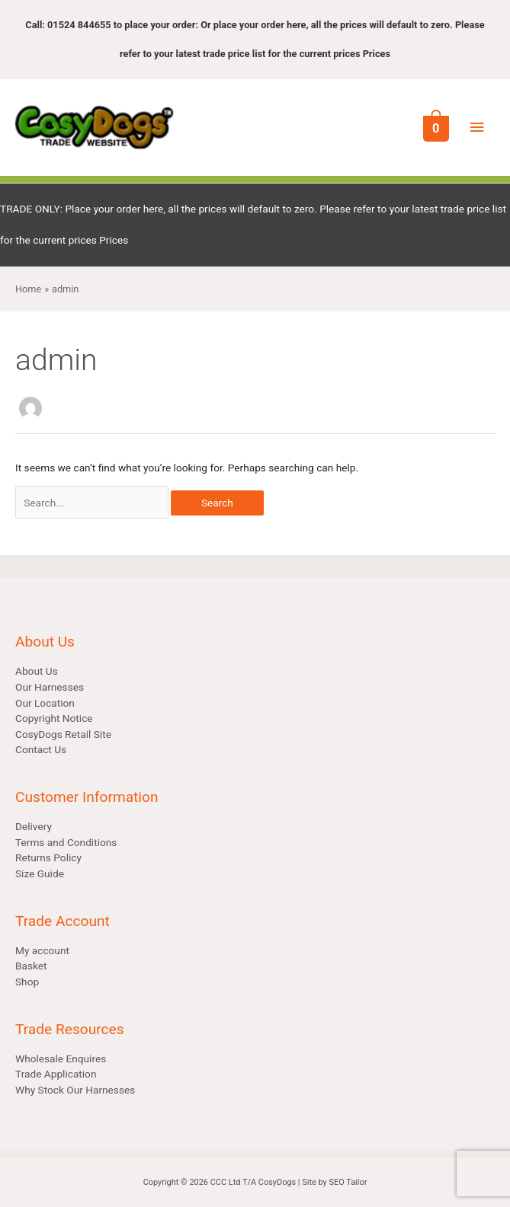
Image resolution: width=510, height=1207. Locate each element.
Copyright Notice (54, 718)
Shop (27, 981)
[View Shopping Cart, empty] (434, 127)
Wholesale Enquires (60, 1058)
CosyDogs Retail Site (63, 734)
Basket (31, 966)
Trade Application (55, 1074)
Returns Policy (48, 857)
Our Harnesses (49, 687)
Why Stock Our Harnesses (75, 1090)
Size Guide (39, 873)
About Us (36, 671)
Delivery (33, 826)
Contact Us (40, 749)
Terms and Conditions (66, 842)
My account (42, 950)
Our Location (45, 703)
